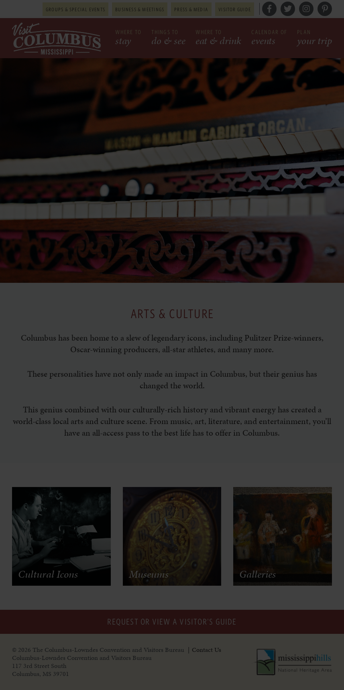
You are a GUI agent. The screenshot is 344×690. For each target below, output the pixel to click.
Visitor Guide (234, 9)
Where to (128, 38)
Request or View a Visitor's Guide (171, 621)
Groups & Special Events (75, 9)
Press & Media (191, 9)
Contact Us (206, 649)
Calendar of (269, 38)
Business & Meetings (139, 9)
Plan (314, 38)
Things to (168, 38)
